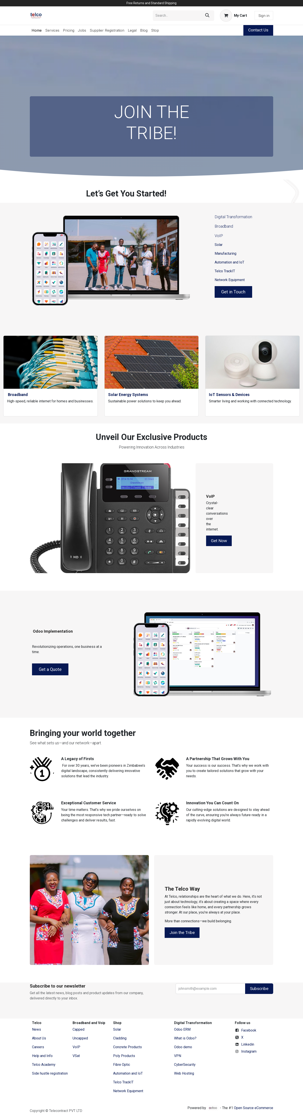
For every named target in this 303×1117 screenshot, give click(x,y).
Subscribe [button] (259, 988)
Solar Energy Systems (128, 394)
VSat (76, 1056)
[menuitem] (36, 30)
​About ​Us (39, 1038)
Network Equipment (230, 280)
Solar (219, 245)
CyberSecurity (185, 1065)
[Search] (207, 15)
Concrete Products (127, 1047)
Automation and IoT (229, 262)
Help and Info (42, 1056)
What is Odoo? (185, 1038)
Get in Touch (233, 291)
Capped (79, 1029)
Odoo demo (183, 1047)
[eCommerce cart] (233, 15)
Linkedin (247, 1044)
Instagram (249, 1051)
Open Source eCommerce (253, 1108)
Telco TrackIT (225, 271)
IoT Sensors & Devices (229, 394)
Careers (38, 1047)
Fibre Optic (121, 1065)
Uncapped (81, 1038)
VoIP (219, 235)
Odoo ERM (182, 1029)
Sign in (263, 15)
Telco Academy (43, 1065)
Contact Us (258, 30)
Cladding (120, 1038)
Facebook (248, 1030)
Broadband (224, 226)
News (36, 1029)
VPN (177, 1056)
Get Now (219, 540)
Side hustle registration (50, 1073)
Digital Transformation (233, 216)
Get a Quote (50, 669)
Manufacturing (225, 253)
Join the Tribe (182, 932)
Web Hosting (184, 1073)
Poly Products (124, 1056)
